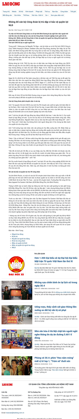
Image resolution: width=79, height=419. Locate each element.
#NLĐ (14, 247)
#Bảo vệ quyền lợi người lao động (23, 245)
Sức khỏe (17, 15)
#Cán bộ (15, 236)
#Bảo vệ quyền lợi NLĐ (19, 243)
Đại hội (37, 268)
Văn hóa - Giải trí (37, 15)
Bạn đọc (55, 11)
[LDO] (17, 266)
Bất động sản (7, 15)
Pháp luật (39, 11)
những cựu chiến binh (63, 292)
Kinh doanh (29, 11)
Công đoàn (64, 11)
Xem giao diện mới (57, 15)
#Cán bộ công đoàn (18, 241)
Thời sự (47, 11)
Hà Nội (37, 317)
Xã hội (21, 11)
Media (14, 11)
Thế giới (73, 11)
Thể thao (26, 15)
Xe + (46, 15)
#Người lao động (17, 234)
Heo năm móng (57, 370)
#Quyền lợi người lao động (21, 239)
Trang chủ (6, 11)
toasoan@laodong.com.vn (15, 413)
